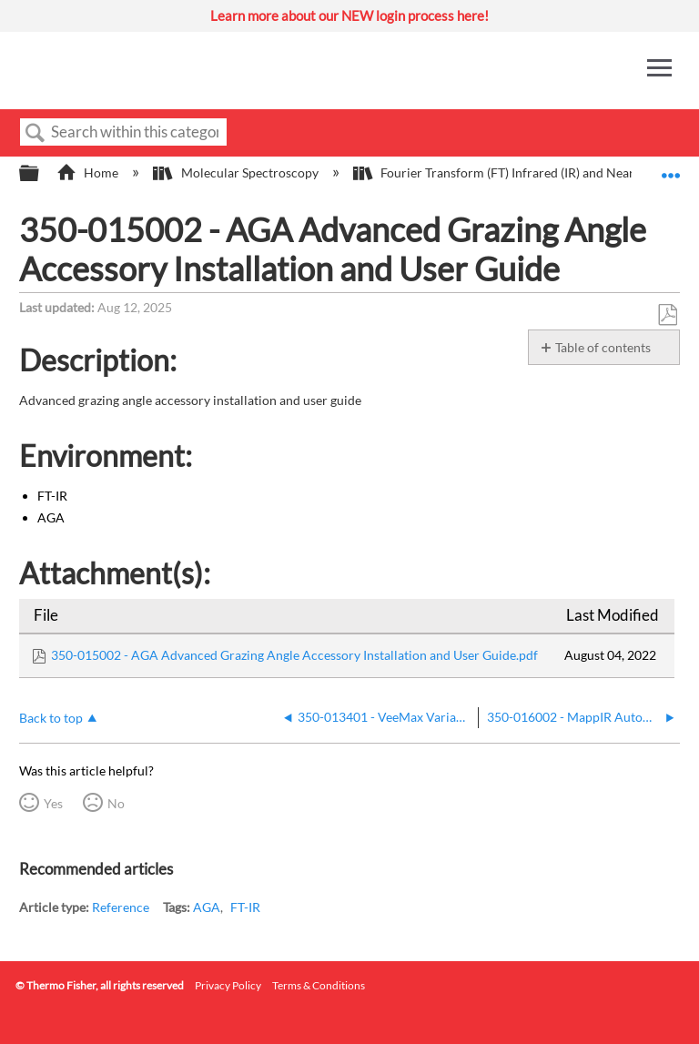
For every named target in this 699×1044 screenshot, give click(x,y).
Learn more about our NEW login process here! (349, 15)
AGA (206, 907)
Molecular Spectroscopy (236, 172)
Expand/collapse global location (671, 168)
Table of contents (603, 347)
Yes (53, 803)
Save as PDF (667, 315)
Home (88, 172)
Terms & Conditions (318, 985)
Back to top (51, 717)
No (116, 803)
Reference (120, 907)
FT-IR (245, 907)
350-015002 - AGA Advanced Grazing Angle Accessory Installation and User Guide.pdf (294, 655)
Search (35, 133)
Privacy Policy (228, 985)
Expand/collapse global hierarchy (41, 174)
